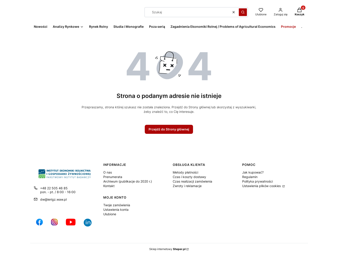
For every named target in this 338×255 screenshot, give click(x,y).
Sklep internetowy (167, 249)
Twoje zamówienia (116, 205)
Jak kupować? (253, 172)
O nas (107, 172)
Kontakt (109, 186)
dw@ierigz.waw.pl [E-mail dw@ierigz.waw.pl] (53, 199)
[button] (243, 12)
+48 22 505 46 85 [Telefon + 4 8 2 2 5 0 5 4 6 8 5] (54, 188)
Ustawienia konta (116, 209)
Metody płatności (185, 172)
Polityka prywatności (257, 181)
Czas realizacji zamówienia (192, 181)
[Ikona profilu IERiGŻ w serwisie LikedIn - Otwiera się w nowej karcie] (89, 224)
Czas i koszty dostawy (189, 177)
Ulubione (109, 214)
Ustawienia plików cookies (262, 186)
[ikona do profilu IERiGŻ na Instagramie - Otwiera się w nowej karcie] (54, 224)
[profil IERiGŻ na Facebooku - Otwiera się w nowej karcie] (39, 224)
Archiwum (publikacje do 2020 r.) (127, 181)
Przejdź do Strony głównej (169, 129)
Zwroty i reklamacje (187, 186)
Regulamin (250, 177)
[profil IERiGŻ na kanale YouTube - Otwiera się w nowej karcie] (71, 224)
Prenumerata (112, 177)
